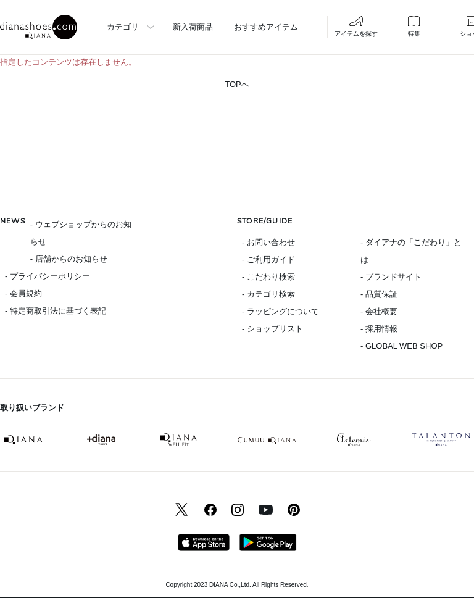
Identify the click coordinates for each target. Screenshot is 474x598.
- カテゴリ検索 (268, 294)
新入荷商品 (193, 26)
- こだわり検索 (268, 276)
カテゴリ (123, 26)
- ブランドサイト (391, 276)
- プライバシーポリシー (47, 276)
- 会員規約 (23, 293)
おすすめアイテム (266, 26)
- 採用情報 (378, 328)
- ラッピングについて (280, 311)
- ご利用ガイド (268, 259)
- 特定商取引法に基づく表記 (55, 310)
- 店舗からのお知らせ (68, 259)
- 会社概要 (378, 311)
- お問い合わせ (268, 242)
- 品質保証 (378, 294)
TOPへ (237, 84)
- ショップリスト (272, 328)
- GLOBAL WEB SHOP (401, 346)
